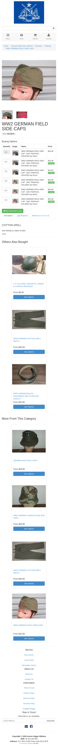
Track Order (29, 660)
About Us (29, 674)
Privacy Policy (29, 693)
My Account (28, 655)
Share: (9, 134)
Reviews (40, 216)
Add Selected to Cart (13, 211)
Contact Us (29, 679)
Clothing (47, 46)
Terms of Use (29, 688)
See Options (29, 297)
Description (8, 216)
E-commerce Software (26, 743)
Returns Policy (29, 698)
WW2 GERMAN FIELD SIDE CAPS (20, 48)
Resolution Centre (29, 665)
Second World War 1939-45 (22, 46)
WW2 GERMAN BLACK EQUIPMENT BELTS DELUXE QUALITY (26, 396)
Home (6, 46)
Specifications (22, 216)
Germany (38, 46)
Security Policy (29, 703)
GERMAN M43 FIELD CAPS (25, 460)
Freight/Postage (29, 709)
